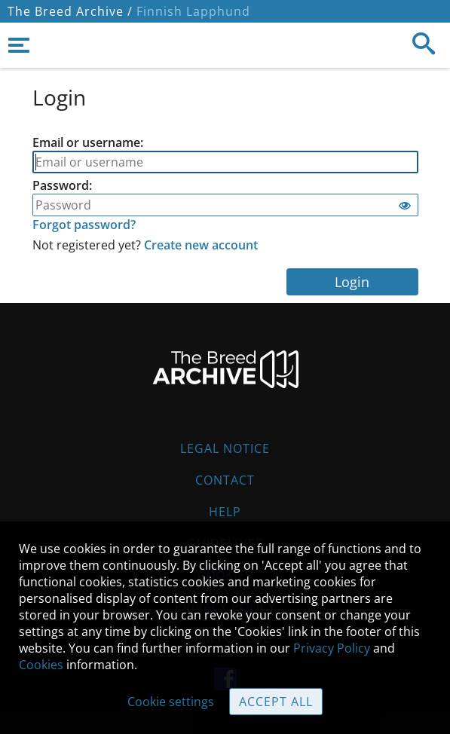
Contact (225, 480)
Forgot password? (84, 224)
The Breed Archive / (70, 11)
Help (225, 511)
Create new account (201, 245)
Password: (62, 185)
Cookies (41, 664)
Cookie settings (170, 701)
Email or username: (87, 142)
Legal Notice (225, 448)
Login (352, 282)
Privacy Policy (331, 648)
